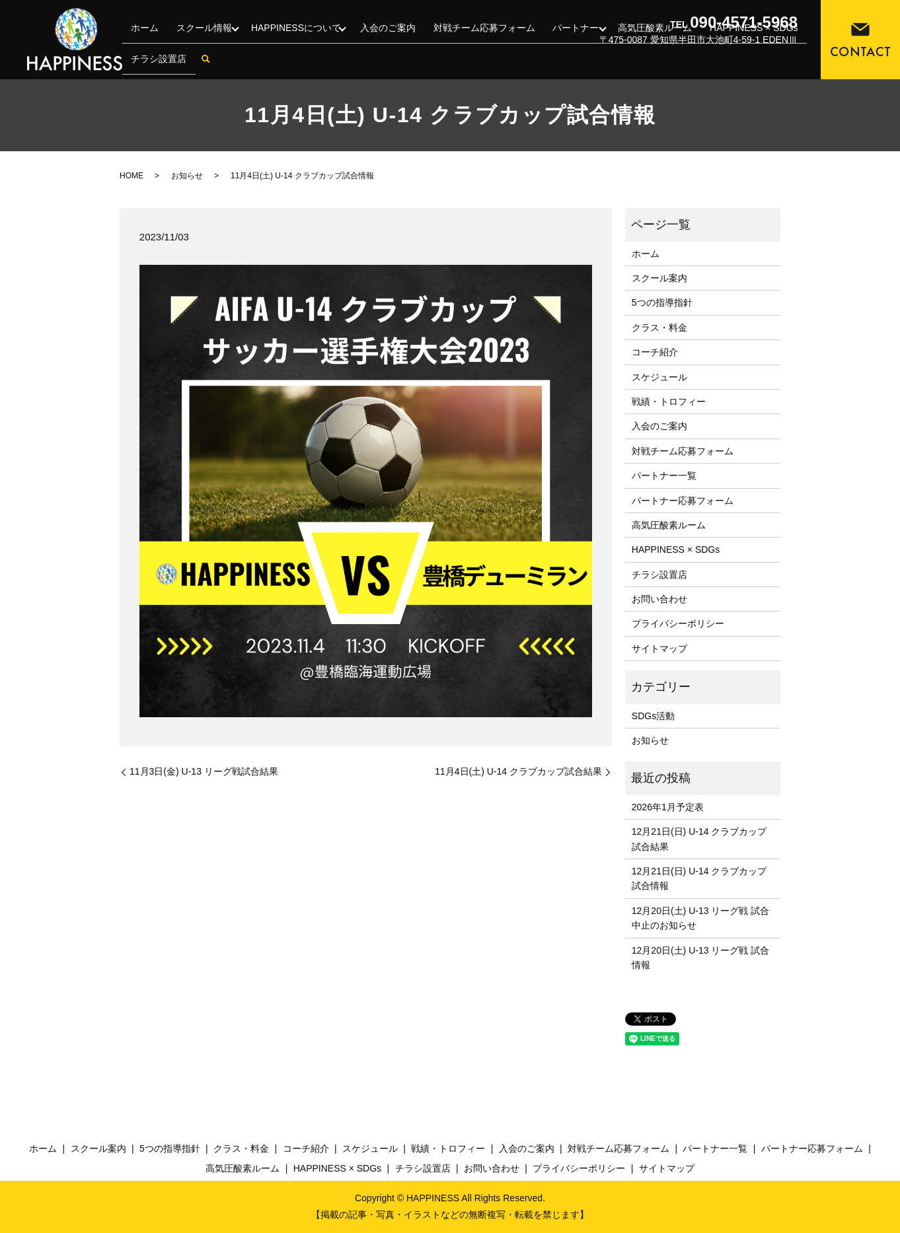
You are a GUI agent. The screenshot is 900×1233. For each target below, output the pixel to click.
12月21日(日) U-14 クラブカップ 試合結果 (699, 838)
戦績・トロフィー (669, 401)
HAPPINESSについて (294, 42)
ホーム (143, 42)
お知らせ (187, 175)
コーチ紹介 (655, 352)
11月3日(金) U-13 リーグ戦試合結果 (204, 771)
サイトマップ (659, 648)
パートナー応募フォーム (682, 500)
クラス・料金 (659, 327)
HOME (131, 175)
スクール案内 (659, 278)
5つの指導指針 (662, 302)
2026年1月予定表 (668, 807)
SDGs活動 (653, 716)
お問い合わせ (659, 599)
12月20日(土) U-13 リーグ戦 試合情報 (700, 957)
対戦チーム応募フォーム (481, 42)
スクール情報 (199, 42)
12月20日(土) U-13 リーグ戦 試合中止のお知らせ (700, 918)
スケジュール (659, 377)
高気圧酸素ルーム (669, 525)
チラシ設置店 (157, 63)
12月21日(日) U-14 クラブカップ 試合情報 (699, 878)
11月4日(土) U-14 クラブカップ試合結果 (518, 771)
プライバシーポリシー (678, 623)
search (202, 64)
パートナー (570, 42)
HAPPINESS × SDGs (676, 549)
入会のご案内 (388, 42)
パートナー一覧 (664, 475)
